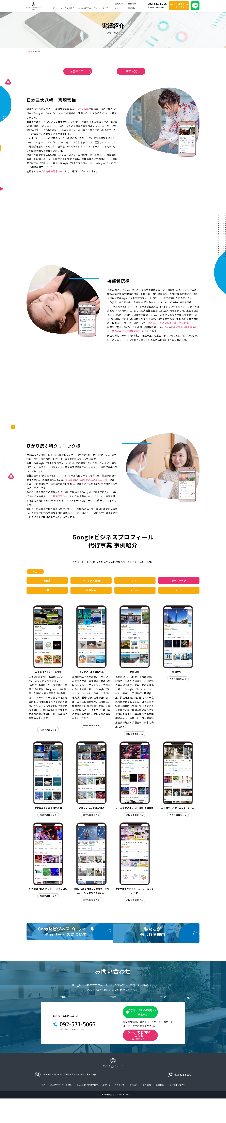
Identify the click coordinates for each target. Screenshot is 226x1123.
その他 (179, 597)
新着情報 (131, 3)
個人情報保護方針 (177, 1109)
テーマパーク (179, 585)
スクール (135, 597)
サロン (135, 585)
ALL (35, 575)
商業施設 (91, 597)
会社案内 (118, 3)
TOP (28, 51)
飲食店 (47, 585)
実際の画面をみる (48, 738)
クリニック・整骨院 (91, 585)
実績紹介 (132, 8)
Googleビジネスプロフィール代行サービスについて (101, 8)
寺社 (47, 597)
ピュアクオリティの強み (64, 8)
